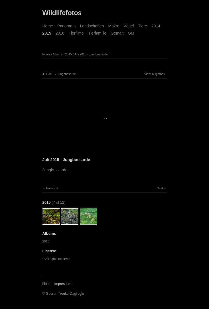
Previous (52, 188)
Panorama (66, 26)
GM (131, 33)
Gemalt (117, 33)
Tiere (142, 26)
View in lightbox (154, 74)
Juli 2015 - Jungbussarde (91, 54)
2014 (155, 26)
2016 (60, 33)
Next (160, 188)
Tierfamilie (97, 33)
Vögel (128, 26)
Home (47, 26)
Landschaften (92, 26)
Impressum (62, 284)
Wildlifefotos (62, 13)
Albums (58, 54)
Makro (113, 26)
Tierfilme (76, 33)
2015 (46, 33)
